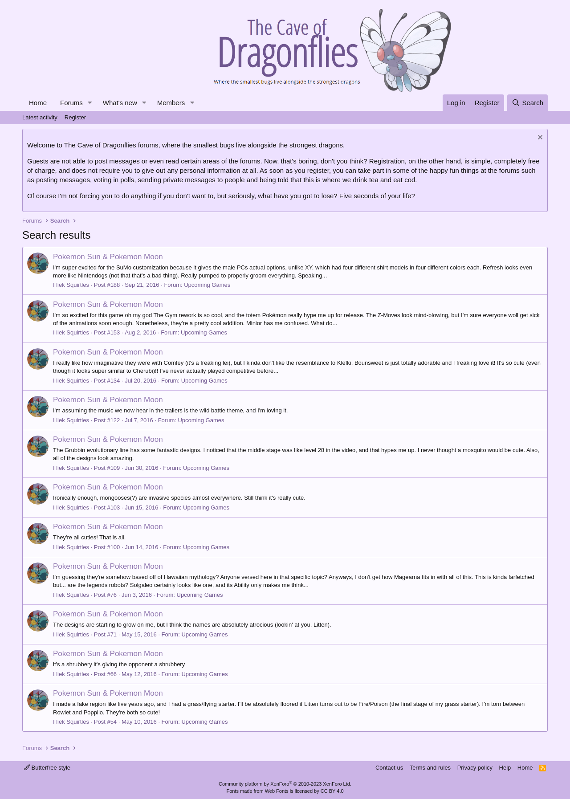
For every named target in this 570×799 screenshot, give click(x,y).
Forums (71, 102)
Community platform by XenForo (285, 784)
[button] (90, 102)
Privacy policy (475, 767)
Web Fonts (277, 791)
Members (171, 102)
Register (75, 117)
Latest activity (39, 117)
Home (38, 102)
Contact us (389, 767)
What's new (120, 102)
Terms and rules (430, 767)
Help (505, 767)
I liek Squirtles (71, 284)
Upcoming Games (207, 284)
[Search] (527, 102)
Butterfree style (47, 767)
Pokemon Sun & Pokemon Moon (108, 257)
